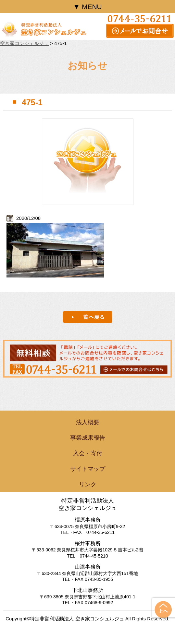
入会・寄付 (87, 453)
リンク (87, 484)
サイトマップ (87, 469)
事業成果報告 (87, 438)
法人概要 (87, 422)
